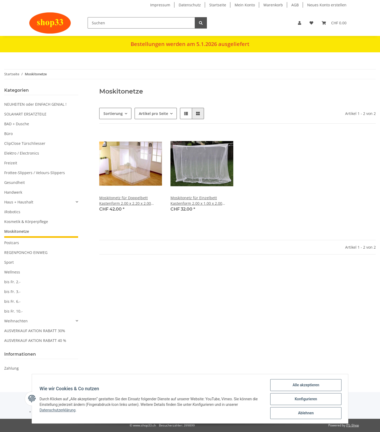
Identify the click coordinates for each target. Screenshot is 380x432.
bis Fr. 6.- (12, 301)
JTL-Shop (352, 425)
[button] (299, 23)
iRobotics (12, 211)
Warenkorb (273, 4)
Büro (8, 133)
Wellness (12, 272)
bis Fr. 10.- (13, 311)
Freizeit (10, 162)
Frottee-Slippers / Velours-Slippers (34, 172)
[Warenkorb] (334, 23)
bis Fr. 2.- (12, 281)
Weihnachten (16, 320)
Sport (9, 262)
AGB (295, 4)
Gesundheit (14, 182)
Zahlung (11, 368)
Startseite (217, 4)
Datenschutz (190, 4)
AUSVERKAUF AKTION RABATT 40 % (35, 340)
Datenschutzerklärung (58, 410)
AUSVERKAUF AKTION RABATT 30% (34, 330)
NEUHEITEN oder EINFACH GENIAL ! (35, 104)
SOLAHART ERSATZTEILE (25, 114)
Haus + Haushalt (18, 202)
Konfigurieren (305, 399)
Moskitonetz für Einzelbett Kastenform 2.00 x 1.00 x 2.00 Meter (196, 200)
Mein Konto (245, 4)
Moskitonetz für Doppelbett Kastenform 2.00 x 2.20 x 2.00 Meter (125, 200)
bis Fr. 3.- (12, 291)
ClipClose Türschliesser (24, 143)
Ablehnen (305, 413)
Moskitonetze (16, 231)
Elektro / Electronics (21, 153)
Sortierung (113, 113)
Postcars (11, 242)
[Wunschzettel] (311, 23)
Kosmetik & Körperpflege (26, 221)
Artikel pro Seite (153, 113)
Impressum (160, 4)
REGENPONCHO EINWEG (26, 252)
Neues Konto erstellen (326, 4)
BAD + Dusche (16, 123)
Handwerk (13, 192)
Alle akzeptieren (305, 386)
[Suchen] (141, 23)
